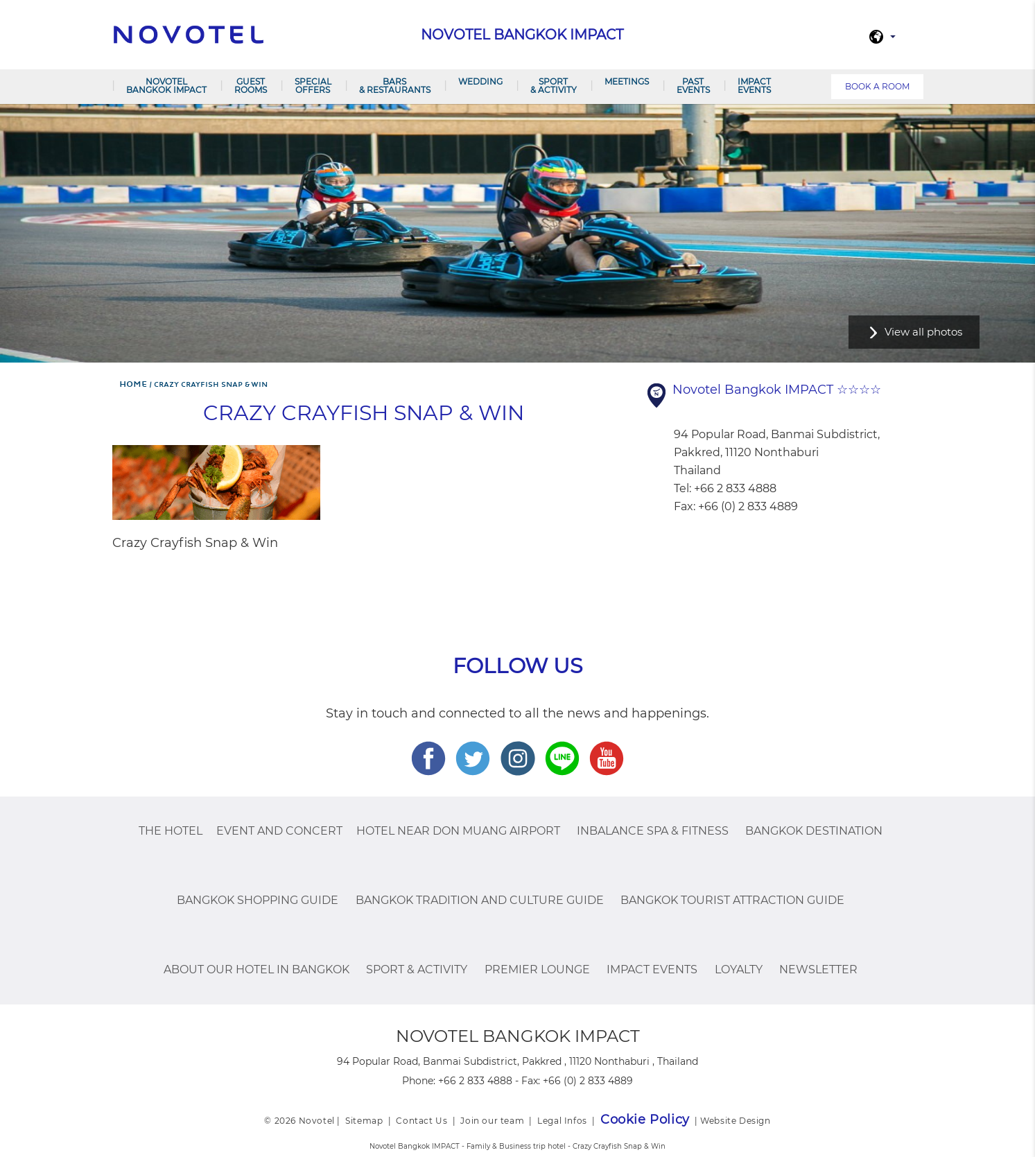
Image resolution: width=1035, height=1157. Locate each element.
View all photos (923, 331)
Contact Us (421, 1120)
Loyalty (739, 969)
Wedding (480, 81)
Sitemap (364, 1120)
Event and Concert (279, 830)
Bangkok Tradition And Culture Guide (480, 900)
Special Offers (313, 85)
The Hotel (170, 830)
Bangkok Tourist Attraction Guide (732, 900)
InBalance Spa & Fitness (653, 830)
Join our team (492, 1120)
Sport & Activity (553, 85)
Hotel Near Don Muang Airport (458, 830)
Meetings (627, 81)
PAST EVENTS (693, 85)
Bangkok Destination (813, 830)
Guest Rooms (250, 85)
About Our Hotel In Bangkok (256, 969)
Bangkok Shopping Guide (257, 900)
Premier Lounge (537, 969)
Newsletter (818, 969)
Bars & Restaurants (394, 85)
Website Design (735, 1120)
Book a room (877, 86)
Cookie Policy (645, 1119)
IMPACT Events (754, 85)
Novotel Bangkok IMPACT (166, 85)
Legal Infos (562, 1120)
